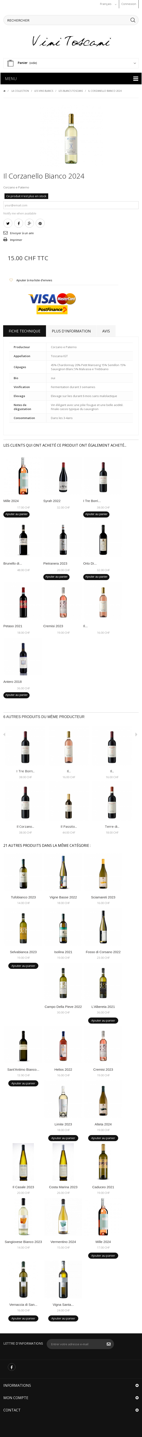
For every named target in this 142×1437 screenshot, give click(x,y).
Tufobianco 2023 (23, 896)
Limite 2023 (63, 1123)
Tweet (8, 223)
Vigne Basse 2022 (63, 896)
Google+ (29, 223)
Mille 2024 (11, 500)
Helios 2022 (63, 1068)
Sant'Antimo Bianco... (23, 1068)
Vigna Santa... (63, 1304)
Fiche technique (24, 330)
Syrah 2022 (52, 500)
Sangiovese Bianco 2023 (23, 1241)
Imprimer (16, 239)
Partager (19, 223)
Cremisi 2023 (53, 625)
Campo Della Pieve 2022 (63, 1006)
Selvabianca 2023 (23, 951)
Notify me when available (19, 212)
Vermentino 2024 (63, 1241)
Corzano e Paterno (16, 186)
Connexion (128, 4)
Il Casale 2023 (23, 1186)
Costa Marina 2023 (63, 1186)
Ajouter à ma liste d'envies (34, 279)
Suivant (136, 734)
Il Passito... (69, 825)
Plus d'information (71, 330)
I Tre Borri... (92, 500)
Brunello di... (12, 562)
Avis (106, 330)
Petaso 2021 (12, 625)
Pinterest (40, 223)
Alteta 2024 (103, 1123)
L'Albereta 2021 (103, 1006)
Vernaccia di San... (23, 1304)
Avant (4, 734)
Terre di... (112, 825)
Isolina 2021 (63, 951)
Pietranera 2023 (55, 562)
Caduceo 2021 (103, 1186)
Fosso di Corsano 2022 (103, 951)
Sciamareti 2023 (103, 896)
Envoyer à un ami (22, 232)
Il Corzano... (25, 825)
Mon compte (15, 1396)
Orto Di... (90, 562)
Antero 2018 (12, 681)
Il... (85, 625)
